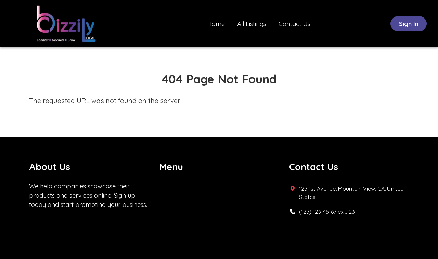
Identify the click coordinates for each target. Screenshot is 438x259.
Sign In (408, 24)
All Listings (251, 24)
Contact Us (294, 24)
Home (216, 24)
